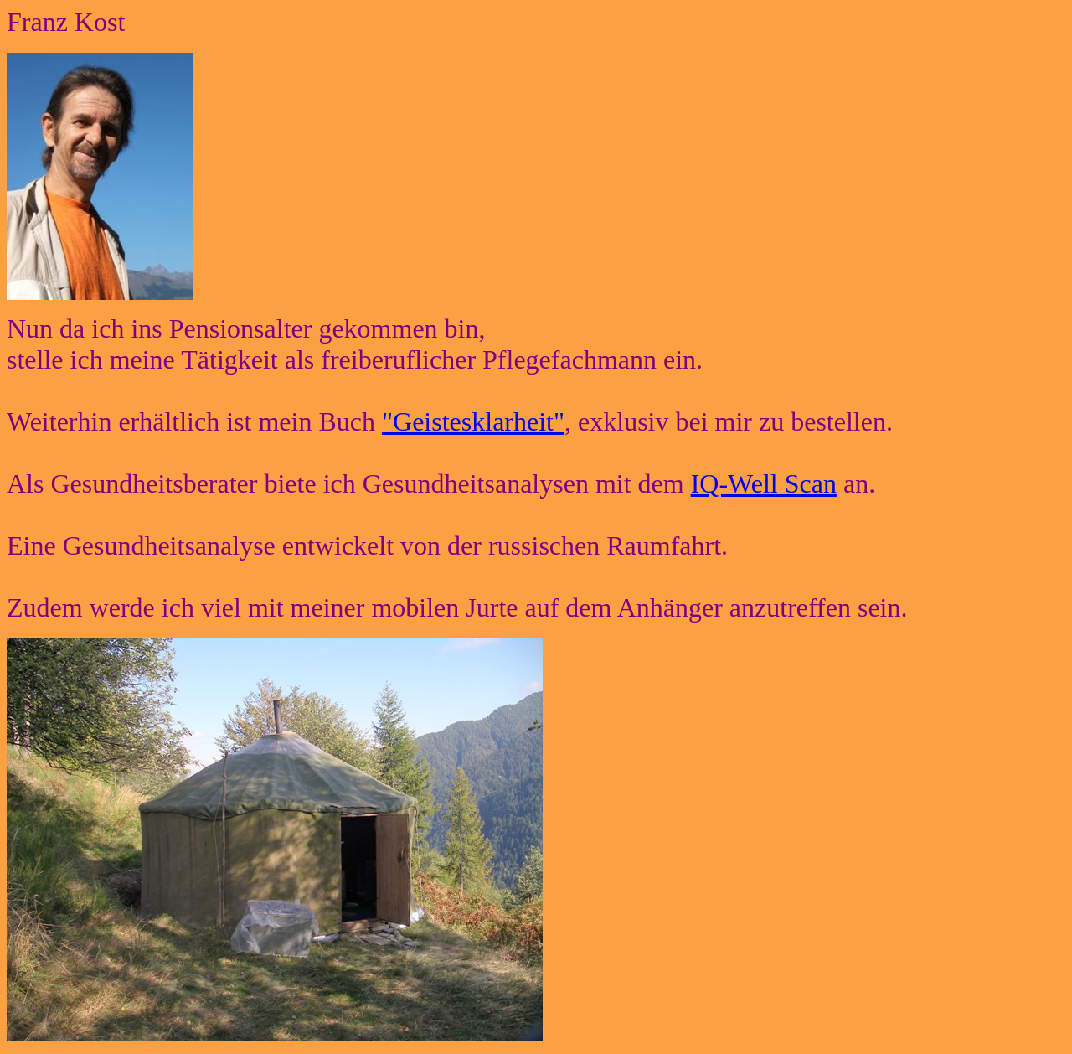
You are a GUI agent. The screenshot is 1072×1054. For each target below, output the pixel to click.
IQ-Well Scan (764, 483)
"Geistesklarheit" (473, 421)
